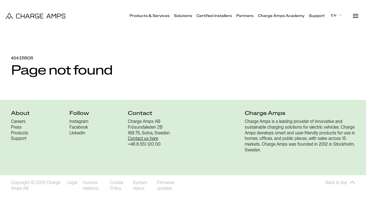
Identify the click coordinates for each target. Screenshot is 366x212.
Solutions (183, 16)
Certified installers (214, 16)
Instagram (78, 122)
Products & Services (149, 16)
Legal (72, 183)
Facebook (78, 127)
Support (317, 16)
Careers (18, 122)
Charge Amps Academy (281, 16)
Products (19, 133)
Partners (245, 16)
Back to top (340, 183)
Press (16, 127)
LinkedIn (77, 133)
